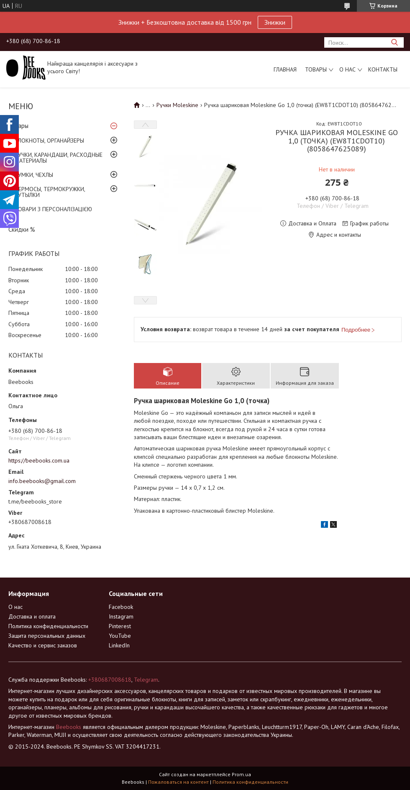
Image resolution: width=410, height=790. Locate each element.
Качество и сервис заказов (42, 645)
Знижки (274, 22)
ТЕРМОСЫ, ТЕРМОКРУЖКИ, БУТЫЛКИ (50, 192)
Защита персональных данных (46, 635)
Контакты (382, 69)
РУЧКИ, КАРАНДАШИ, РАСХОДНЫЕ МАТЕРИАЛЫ (58, 157)
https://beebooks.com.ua (38, 460)
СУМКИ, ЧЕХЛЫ (34, 175)
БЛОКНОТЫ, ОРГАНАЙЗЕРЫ (49, 140)
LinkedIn (119, 645)
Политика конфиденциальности (48, 626)
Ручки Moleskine (177, 105)
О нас (347, 69)
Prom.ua (241, 774)
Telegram (146, 679)
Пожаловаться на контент (178, 782)
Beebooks (68, 727)
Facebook (121, 607)
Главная (285, 69)
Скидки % (21, 229)
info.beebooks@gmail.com (42, 481)
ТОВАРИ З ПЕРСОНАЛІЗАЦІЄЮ (53, 209)
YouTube (120, 635)
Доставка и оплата (32, 616)
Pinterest (120, 626)
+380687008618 (109, 679)
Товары (316, 69)
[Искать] (394, 42)
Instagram (121, 616)
